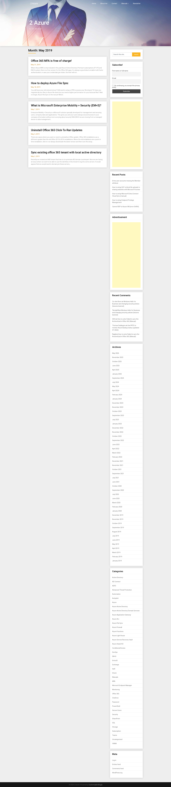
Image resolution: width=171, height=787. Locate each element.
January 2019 (117, 561)
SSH (113, 319)
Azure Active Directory (120, 606)
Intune (114, 673)
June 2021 (116, 482)
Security (115, 714)
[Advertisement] (126, 134)
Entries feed (116, 764)
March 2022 (116, 453)
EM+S (114, 656)
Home (94, 3)
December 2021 (117, 461)
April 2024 (115, 390)
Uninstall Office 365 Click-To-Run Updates (56, 130)
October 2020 (117, 486)
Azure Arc (115, 619)
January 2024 (117, 399)
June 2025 (116, 366)
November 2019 (117, 519)
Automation (116, 594)
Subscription (116, 731)
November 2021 (117, 465)
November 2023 (117, 407)
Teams (114, 735)
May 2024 (115, 386)
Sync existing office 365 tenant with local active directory (66, 152)
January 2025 (117, 374)
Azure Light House (118, 635)
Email (114, 78)
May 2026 (115, 353)
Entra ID (115, 660)
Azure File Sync (117, 623)
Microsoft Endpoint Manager (122, 685)
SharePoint (116, 718)
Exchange (115, 665)
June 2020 (116, 498)
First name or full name (120, 71)
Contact (114, 3)
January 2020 (117, 511)
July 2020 (115, 494)
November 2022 (117, 432)
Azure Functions (117, 631)
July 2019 (115, 536)
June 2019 (116, 540)
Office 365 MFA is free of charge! (51, 60)
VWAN (114, 743)
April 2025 (115, 370)
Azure (114, 602)
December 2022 (117, 428)
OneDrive (115, 698)
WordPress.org (117, 773)
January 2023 (117, 424)
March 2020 (116, 503)
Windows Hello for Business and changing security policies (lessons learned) (125, 304)
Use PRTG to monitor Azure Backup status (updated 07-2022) (125, 328)
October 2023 (117, 411)
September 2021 (118, 473)
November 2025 (117, 357)
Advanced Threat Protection (122, 590)
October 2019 (117, 523)
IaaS (113, 669)
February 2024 (117, 395)
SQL (113, 723)
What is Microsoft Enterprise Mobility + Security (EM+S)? (66, 105)
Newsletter (137, 3)
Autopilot (115, 598)
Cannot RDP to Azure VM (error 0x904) (125, 206)
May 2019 (115, 544)
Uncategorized (117, 739)
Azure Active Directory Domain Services (126, 611)
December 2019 (117, 515)
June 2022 (116, 444)
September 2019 (118, 527)
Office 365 (115, 694)
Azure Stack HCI (117, 644)
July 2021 (115, 478)
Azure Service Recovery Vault (122, 640)
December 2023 (117, 403)
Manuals (124, 3)
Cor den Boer (116, 301)
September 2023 (118, 415)
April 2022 (115, 449)
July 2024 (115, 382)
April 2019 (115, 548)
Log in (114, 760)
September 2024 (118, 378)
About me (103, 3)
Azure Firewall (117, 627)
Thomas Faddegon (118, 325)
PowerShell (116, 706)
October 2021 (117, 469)
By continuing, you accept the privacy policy (126, 86)
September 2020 (118, 490)
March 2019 (116, 552)
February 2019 (117, 556)
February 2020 (117, 507)
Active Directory (117, 577)
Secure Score (116, 710)
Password (115, 702)
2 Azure (34, 3)
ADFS (114, 586)
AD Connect (116, 581)
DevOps (115, 652)
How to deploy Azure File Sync (49, 83)
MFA (113, 681)
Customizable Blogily (95, 785)
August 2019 (116, 532)
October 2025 (117, 361)
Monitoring (116, 689)
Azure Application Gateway (121, 615)
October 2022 (117, 436)
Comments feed (118, 768)
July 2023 (115, 419)
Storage (115, 727)
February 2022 (117, 457)
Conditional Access (118, 648)
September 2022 (118, 440)
